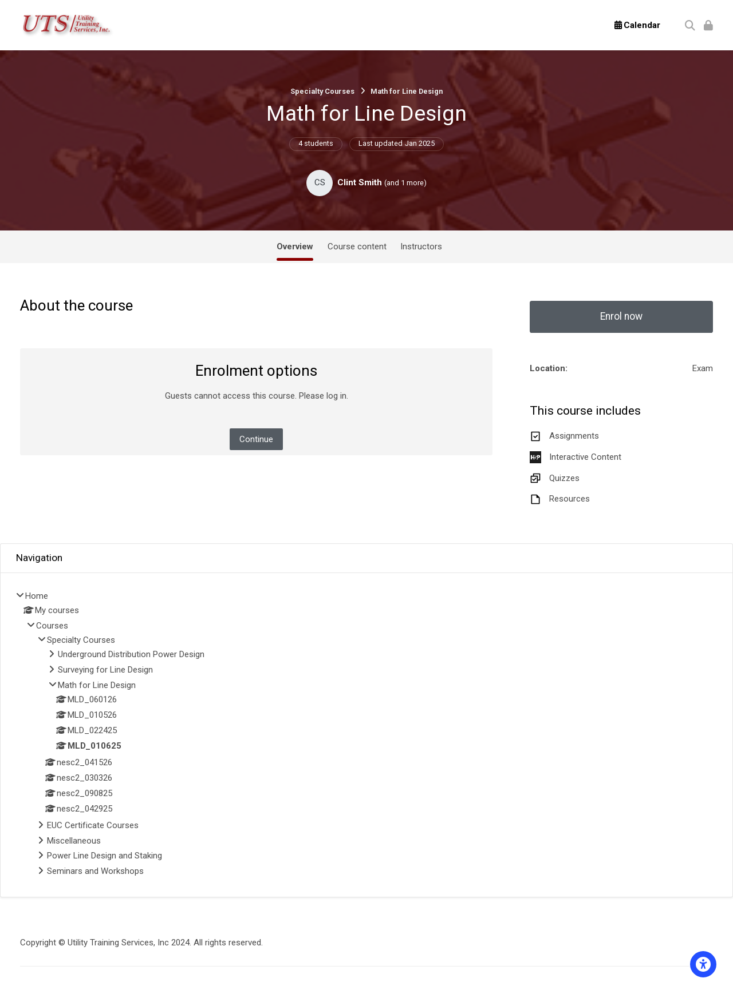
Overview (295, 246)
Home (36, 596)
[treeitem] (366, 735)
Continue (256, 439)
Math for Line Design (407, 91)
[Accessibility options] (703, 964)
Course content (357, 246)
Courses (52, 626)
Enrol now (621, 316)
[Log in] (708, 25)
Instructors (421, 246)
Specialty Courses (322, 91)
